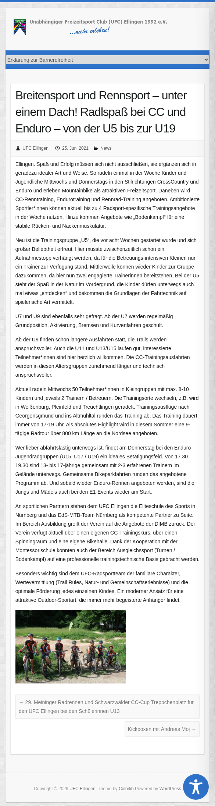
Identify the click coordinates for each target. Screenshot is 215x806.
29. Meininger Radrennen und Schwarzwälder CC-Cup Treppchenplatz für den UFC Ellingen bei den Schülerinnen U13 (106, 706)
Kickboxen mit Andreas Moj (162, 729)
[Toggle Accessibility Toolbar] (195, 786)
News (105, 148)
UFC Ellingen (35, 148)
